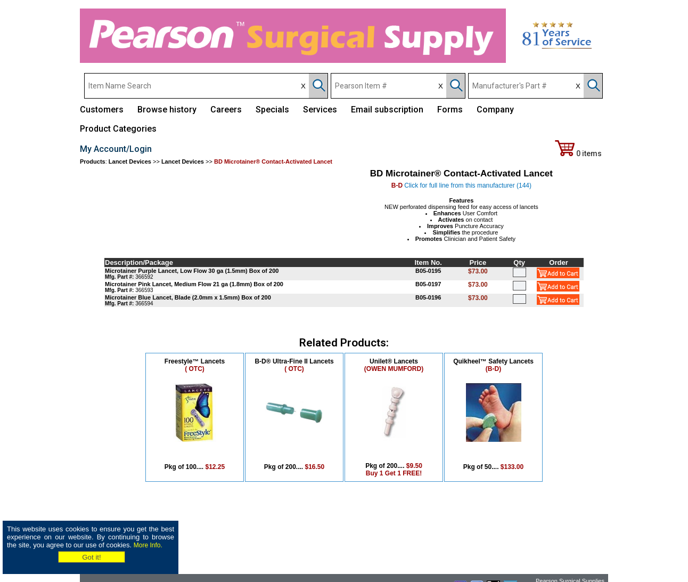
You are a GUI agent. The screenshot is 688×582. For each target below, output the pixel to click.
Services (320, 109)
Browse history (166, 109)
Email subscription (387, 109)
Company (495, 109)
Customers (102, 109)
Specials (272, 109)
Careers (226, 109)
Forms (450, 109)
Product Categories (118, 129)
